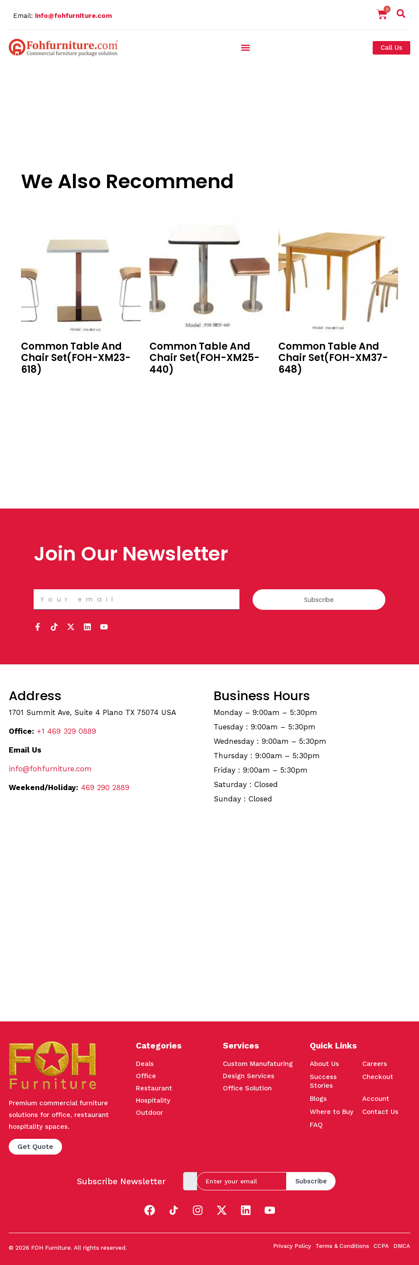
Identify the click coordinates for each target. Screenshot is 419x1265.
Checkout (377, 1077)
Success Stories (323, 1081)
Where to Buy (331, 1112)
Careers (374, 1064)
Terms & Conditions (342, 1246)
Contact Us (380, 1112)
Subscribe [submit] (311, 1181)
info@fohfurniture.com (73, 16)
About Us (324, 1064)
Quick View (37, 398)
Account (375, 1099)
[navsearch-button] (401, 15)
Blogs (318, 1099)
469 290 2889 (105, 787)
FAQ (316, 1125)
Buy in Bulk (37, 386)
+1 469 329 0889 (66, 731)
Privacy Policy (292, 1246)
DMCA (401, 1246)
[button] (245, 48)
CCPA (381, 1246)
